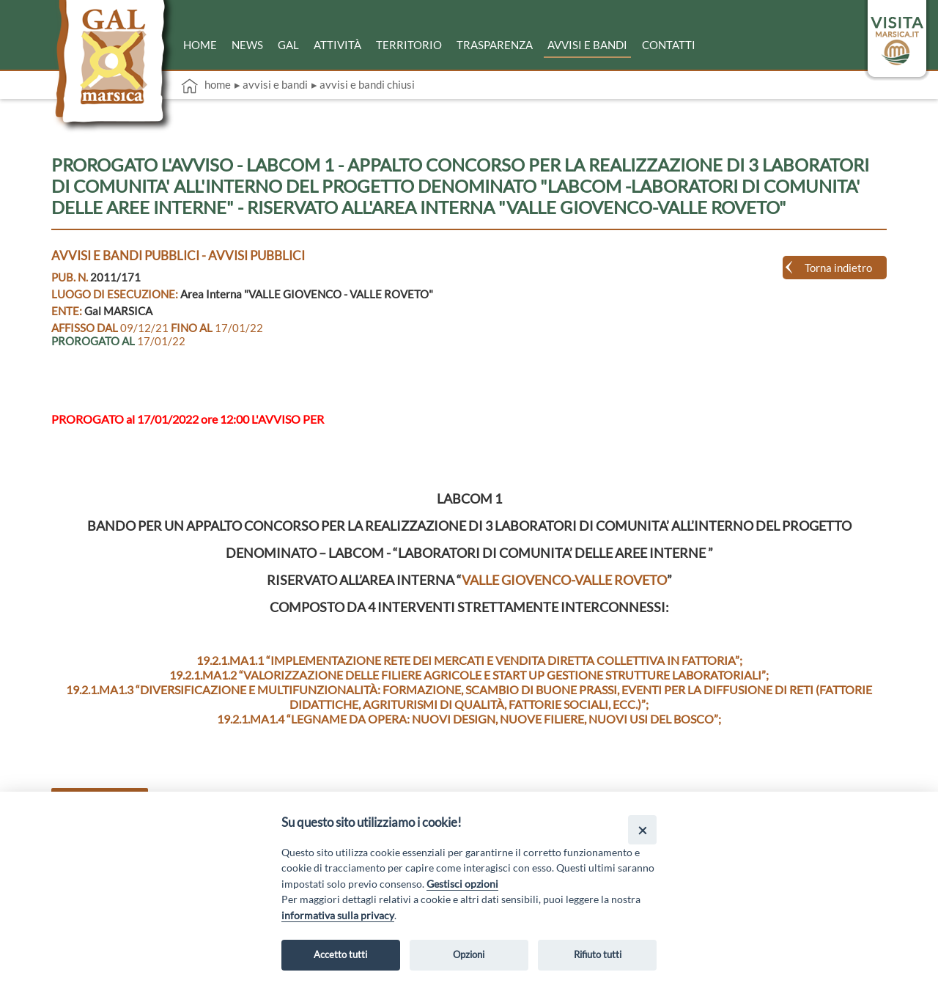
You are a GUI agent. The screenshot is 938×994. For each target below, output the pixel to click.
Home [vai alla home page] (206, 86)
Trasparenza (495, 44)
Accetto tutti (340, 954)
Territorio (409, 44)
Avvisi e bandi (587, 44)
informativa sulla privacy (337, 915)
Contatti (668, 44)
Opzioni (468, 954)
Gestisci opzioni (462, 883)
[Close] (642, 829)
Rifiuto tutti (597, 954)
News (247, 44)
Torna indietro (838, 267)
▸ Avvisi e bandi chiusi (363, 84)
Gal (288, 44)
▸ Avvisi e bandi (271, 84)
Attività (337, 44)
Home (200, 44)
